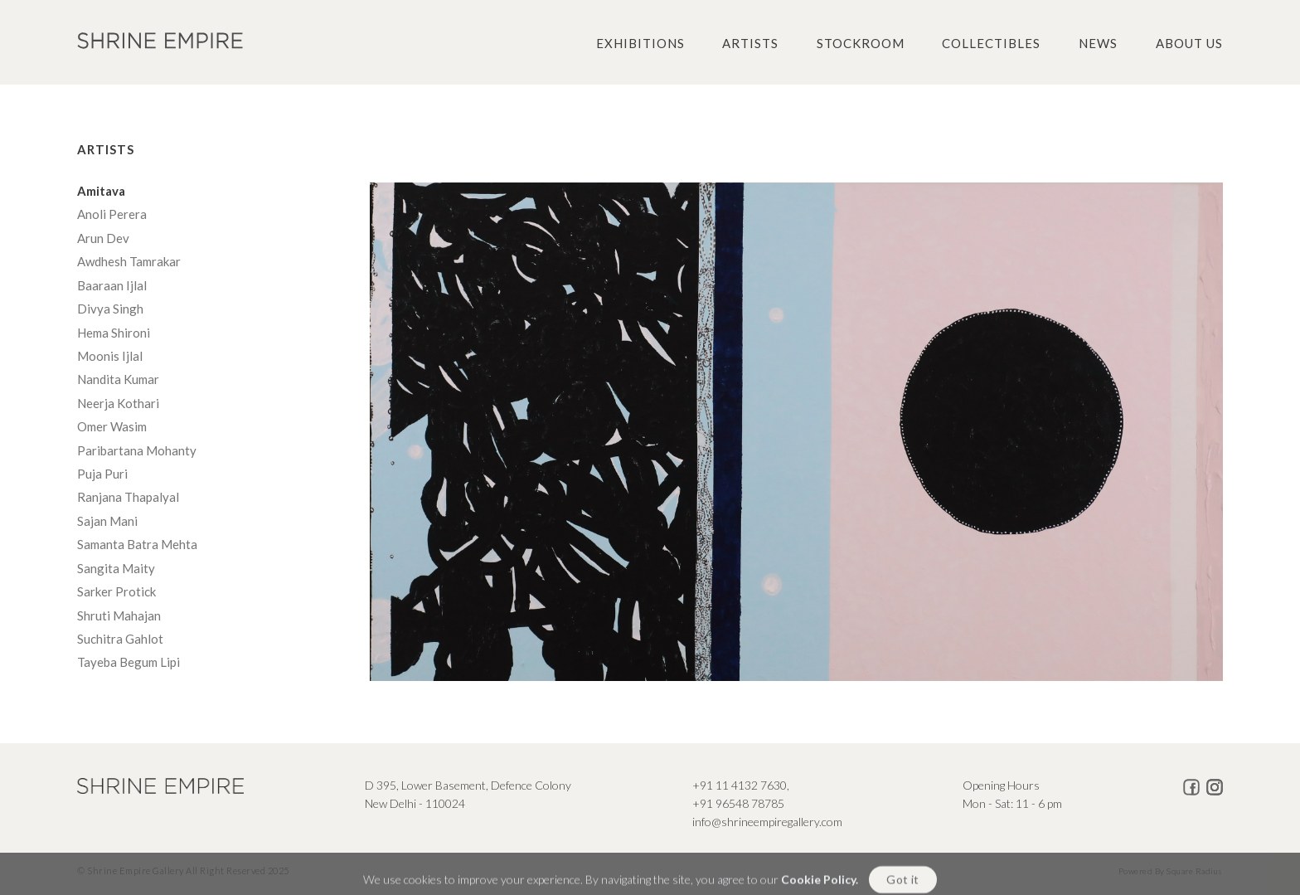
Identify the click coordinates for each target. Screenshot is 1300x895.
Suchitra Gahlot (121, 638)
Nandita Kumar (119, 379)
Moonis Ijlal (112, 355)
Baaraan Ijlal (113, 285)
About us (1189, 43)
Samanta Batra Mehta (138, 544)
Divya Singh (111, 308)
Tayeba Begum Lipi (129, 661)
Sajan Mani (108, 520)
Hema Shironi (115, 332)
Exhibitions (640, 43)
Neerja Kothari (119, 403)
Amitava (103, 190)
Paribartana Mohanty (138, 450)
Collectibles (991, 43)
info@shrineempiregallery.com (767, 822)
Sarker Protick (117, 591)
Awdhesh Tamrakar (130, 261)
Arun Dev (104, 238)
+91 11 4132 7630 (739, 785)
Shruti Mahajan (120, 615)
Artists (750, 43)
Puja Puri (103, 473)
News (1098, 43)
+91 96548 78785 (738, 803)
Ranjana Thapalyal (129, 496)
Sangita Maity (117, 568)
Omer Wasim (113, 426)
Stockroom (861, 43)
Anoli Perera (113, 214)
